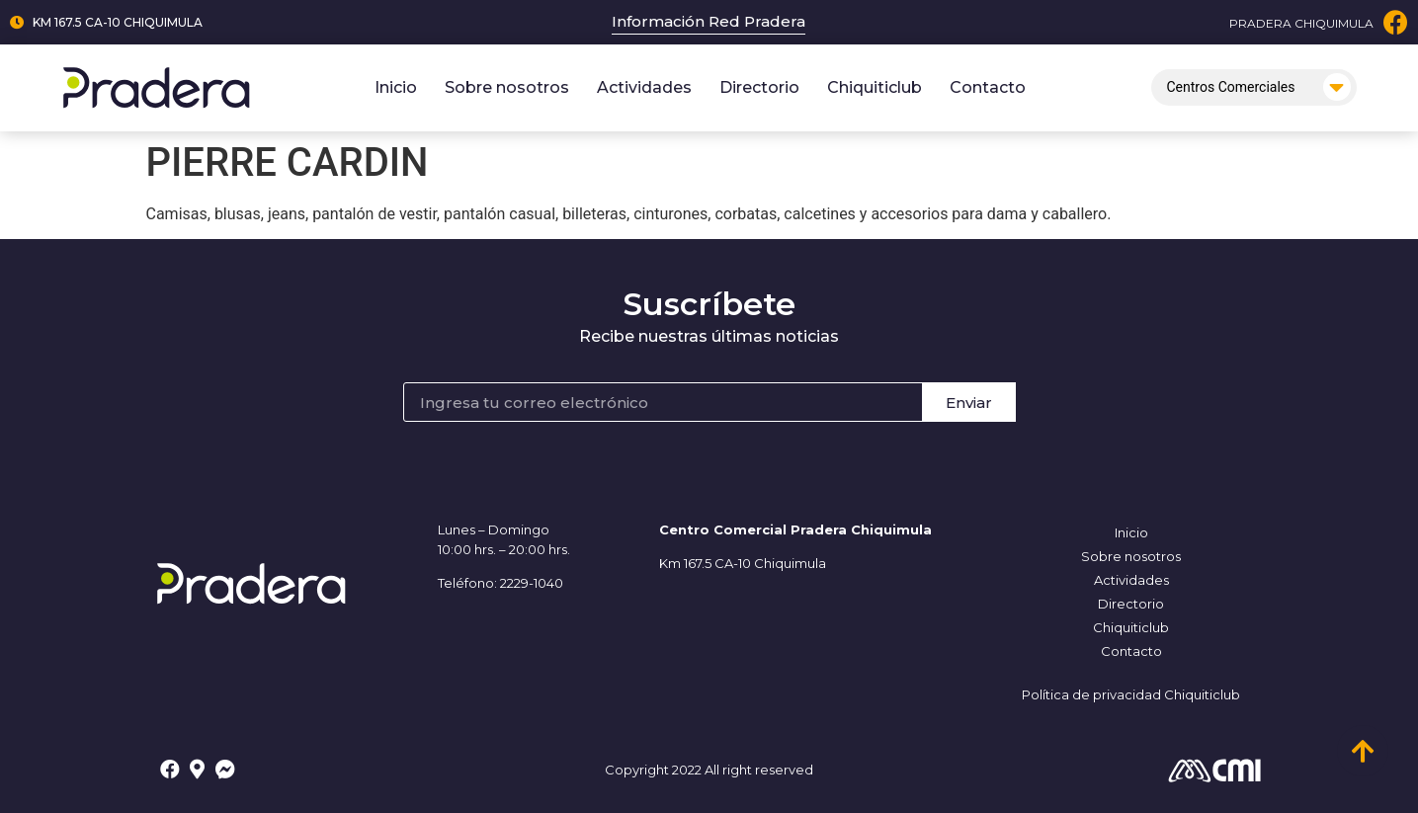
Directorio (759, 87)
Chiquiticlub (874, 87)
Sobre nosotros (507, 87)
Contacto (988, 87)
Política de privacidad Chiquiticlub (1131, 694)
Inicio (396, 87)
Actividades (644, 87)
